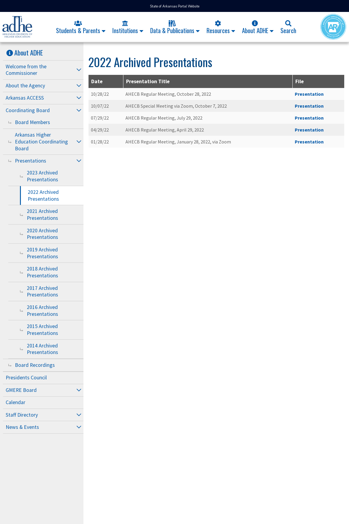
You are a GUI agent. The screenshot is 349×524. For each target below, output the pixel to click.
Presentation (309, 94)
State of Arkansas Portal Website (174, 6)
